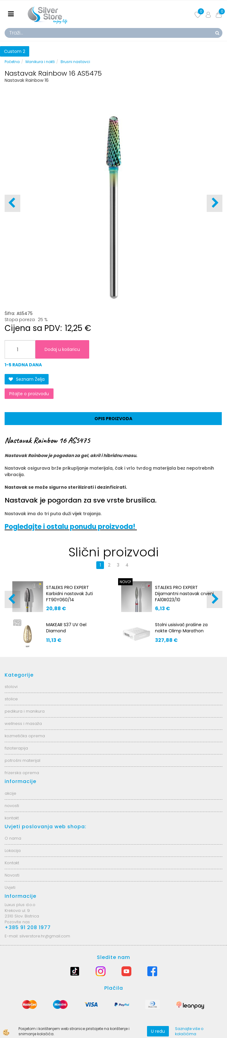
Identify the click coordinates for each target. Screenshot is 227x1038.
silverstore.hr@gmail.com (44, 936)
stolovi (11, 687)
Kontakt (12, 863)
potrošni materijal (22, 760)
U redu (158, 1031)
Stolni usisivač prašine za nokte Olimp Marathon (181, 628)
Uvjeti (10, 887)
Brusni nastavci (75, 61)
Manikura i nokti (40, 61)
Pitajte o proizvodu (29, 394)
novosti (12, 806)
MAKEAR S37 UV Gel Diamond (66, 628)
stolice (11, 699)
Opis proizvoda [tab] (113, 419)
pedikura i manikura (25, 711)
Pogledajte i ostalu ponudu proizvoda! (71, 526)
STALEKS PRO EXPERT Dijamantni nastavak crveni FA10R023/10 (184, 593)
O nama (13, 838)
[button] (214, 203)
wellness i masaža (23, 723)
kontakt (12, 818)
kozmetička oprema (25, 736)
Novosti (12, 875)
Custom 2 (14, 51)
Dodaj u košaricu (62, 349)
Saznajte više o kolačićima (189, 1031)
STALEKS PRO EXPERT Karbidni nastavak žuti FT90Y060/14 (69, 593)
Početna (12, 61)
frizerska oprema (22, 773)
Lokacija (13, 850)
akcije (10, 793)
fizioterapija (16, 748)
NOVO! (125, 581)
